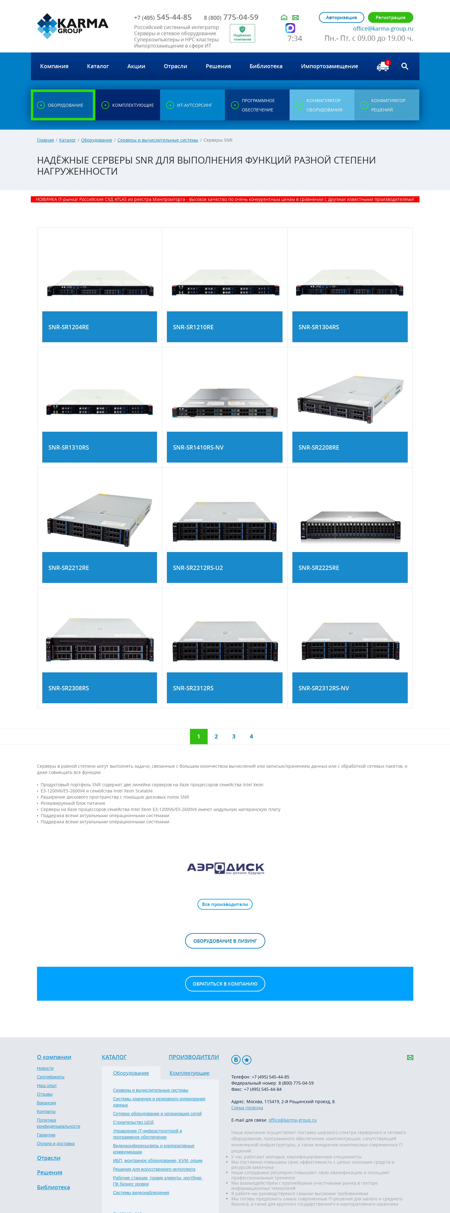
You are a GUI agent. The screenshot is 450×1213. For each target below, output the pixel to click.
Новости (45, 1068)
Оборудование (96, 140)
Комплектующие (189, 1073)
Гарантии (46, 1134)
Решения (49, 1172)
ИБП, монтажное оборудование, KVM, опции (158, 1160)
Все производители (225, 904)
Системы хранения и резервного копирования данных (159, 1101)
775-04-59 (231, 17)
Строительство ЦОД (133, 1122)
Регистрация (391, 17)
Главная (45, 140)
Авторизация (341, 17)
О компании (54, 1057)
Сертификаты (50, 1076)
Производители (194, 1057)
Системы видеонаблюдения (141, 1192)
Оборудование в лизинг (225, 941)
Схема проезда (247, 1108)
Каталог (67, 140)
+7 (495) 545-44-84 (263, 1089)
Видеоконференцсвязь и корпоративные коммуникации (154, 1148)
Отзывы (45, 1094)
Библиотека (53, 1187)
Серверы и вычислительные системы (158, 140)
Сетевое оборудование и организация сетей (157, 1113)
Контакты (46, 1111)
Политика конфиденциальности (59, 1123)
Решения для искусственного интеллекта (154, 1169)
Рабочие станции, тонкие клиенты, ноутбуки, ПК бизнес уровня (158, 1180)
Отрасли (48, 1158)
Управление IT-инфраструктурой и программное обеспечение (147, 1134)
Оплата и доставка (56, 1143)
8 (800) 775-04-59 (296, 1083)
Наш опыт (47, 1085)
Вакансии (46, 1102)
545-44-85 (163, 17)
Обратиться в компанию (225, 984)
